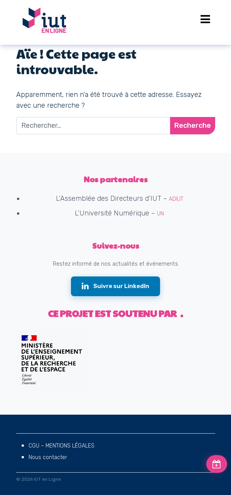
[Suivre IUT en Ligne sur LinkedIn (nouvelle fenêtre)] (115, 286)
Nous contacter (48, 457)
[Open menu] (205, 19)
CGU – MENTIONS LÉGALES (61, 445)
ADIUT (176, 199)
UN (160, 213)
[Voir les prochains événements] (216, 464)
